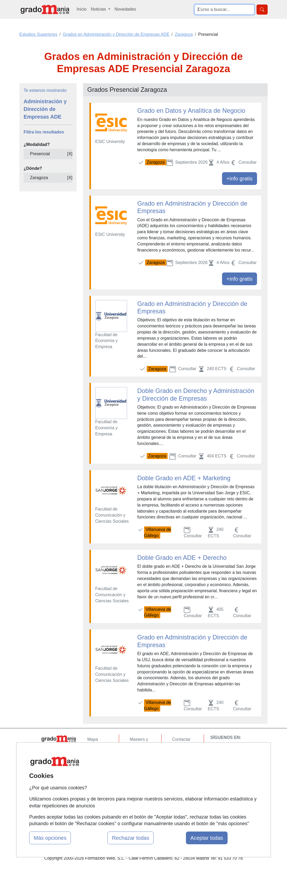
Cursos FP (140, 755)
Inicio (81, 9)
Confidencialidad (187, 749)
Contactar (181, 739)
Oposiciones (141, 792)
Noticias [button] (99, 9)
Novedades (125, 9)
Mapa (92, 739)
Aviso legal (182, 760)
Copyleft (180, 770)
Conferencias (142, 766)
